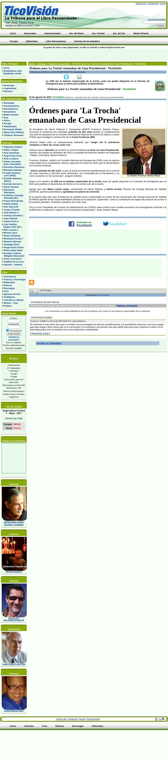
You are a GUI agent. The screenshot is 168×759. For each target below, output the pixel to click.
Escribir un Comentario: (49, 343)
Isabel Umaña (11, 204)
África (7, 120)
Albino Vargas (11, 150)
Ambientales (10, 126)
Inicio (6, 68)
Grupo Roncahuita (13, 201)
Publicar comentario (127, 305)
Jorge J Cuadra (12, 209)
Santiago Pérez (12, 244)
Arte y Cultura (11, 158)
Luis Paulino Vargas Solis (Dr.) (11, 225)
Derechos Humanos (14, 167)
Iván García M (11, 206)
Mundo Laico (10, 232)
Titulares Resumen (13, 135)
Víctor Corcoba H (13, 258)
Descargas (9, 288)
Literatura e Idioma (14, 300)
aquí (19, 348)
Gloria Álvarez (11, 187)
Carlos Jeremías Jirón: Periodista (11, 162)
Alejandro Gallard (13, 147)
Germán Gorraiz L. (13, 184)
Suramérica (10, 111)
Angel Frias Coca (13, 155)
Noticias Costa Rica (59, 64)
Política (8, 306)
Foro (6, 291)
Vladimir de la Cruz (14, 261)
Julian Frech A (11, 221)
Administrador (103, 295)
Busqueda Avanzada (157, 19)
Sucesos (8, 91)
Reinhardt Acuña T (13, 238)
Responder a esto (40, 333)
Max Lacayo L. (11, 230)
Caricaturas (10, 276)
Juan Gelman (11, 218)
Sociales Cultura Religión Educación (13, 254)
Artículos (42, 64)
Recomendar (93, 719)
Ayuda (162, 4)
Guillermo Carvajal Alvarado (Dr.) (12, 196)
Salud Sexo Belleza (14, 132)
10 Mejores (9, 297)
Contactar (152, 4)
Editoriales (9, 282)
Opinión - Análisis (13, 264)
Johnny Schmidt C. (14, 215)
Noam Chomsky (12, 235)
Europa (7, 123)
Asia (6, 117)
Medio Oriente (11, 114)
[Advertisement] (41, 55)
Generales (9, 85)
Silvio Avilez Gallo (13, 250)
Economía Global (13, 129)
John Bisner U (11, 212)
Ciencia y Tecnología (15, 279)
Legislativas (10, 88)
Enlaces (8, 285)
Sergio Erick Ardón (14, 247)
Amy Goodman (11, 152)
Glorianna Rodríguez (8, 191)
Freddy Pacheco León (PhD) (11, 174)
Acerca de (141, 4)
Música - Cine (11, 303)
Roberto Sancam (12, 241)
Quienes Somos (12, 294)
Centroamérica (11, 106)
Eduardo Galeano (13, 170)
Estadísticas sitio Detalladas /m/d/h (12, 72)
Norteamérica (11, 109)
